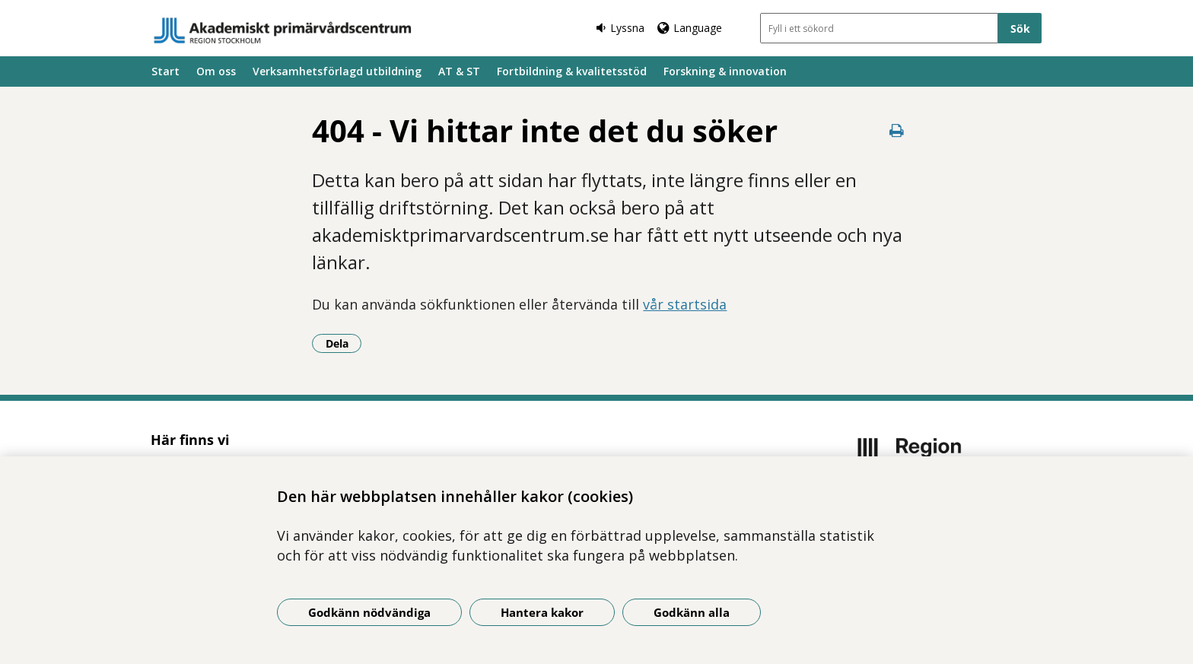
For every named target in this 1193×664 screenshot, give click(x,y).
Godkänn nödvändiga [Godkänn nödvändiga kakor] (369, 612)
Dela (344, 343)
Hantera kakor (542, 612)
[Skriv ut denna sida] (897, 130)
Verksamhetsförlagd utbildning (337, 71)
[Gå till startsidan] (283, 30)
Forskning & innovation (725, 71)
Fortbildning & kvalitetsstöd (572, 71)
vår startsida (685, 304)
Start (165, 71)
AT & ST (459, 71)
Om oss (216, 71)
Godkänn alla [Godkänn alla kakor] (692, 612)
